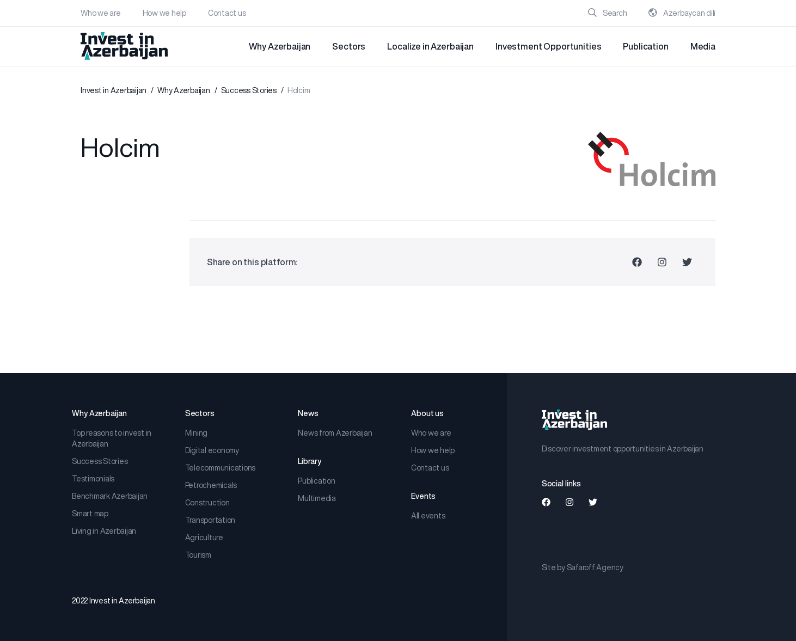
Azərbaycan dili (681, 13)
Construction (207, 502)
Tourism (198, 555)
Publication (645, 46)
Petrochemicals (211, 485)
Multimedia (317, 498)
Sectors (348, 46)
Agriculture (204, 537)
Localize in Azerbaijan (430, 46)
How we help (164, 13)
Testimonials (93, 479)
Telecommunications (220, 468)
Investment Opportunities (548, 46)
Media (702, 46)
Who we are (101, 13)
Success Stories (249, 90)
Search (607, 13)
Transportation (210, 520)
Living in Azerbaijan (104, 531)
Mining (196, 433)
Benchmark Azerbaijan (110, 496)
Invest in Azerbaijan (113, 90)
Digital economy (212, 450)
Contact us (227, 13)
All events (428, 516)
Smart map (90, 513)
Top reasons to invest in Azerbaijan (111, 438)
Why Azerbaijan (279, 46)
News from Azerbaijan (335, 433)
